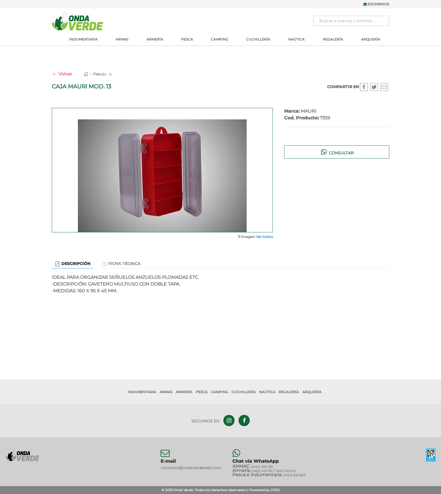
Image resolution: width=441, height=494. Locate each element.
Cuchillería (258, 39)
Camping (219, 39)
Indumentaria (83, 39)
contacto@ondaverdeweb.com (191, 467)
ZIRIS (275, 490)
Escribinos (376, 4)
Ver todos (264, 236)
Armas (122, 39)
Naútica (296, 39)
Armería (155, 39)
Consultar (337, 152)
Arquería (370, 39)
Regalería (333, 39)
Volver (62, 74)
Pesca (187, 39)
